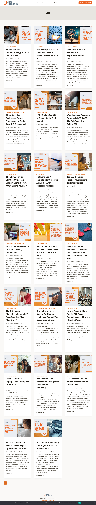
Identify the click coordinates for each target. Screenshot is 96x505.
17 (18, 483)
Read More (9, 80)
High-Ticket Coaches (19, 112)
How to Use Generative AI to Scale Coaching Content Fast (17, 249)
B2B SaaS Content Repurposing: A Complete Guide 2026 (17, 382)
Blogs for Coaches (47, 2)
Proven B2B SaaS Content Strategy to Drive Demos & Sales (17, 52)
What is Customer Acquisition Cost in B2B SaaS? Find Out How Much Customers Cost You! (77, 252)
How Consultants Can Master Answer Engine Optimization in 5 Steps (16, 445)
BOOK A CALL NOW (85, 3)
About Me (56, 2)
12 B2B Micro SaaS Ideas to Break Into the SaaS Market (47, 118)
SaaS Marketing (12, 46)
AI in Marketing (40, 46)
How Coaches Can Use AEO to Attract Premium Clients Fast (77, 382)
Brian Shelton (10, 58)
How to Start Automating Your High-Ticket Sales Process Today (47, 445)
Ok (79, 502)
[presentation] (17, 35)
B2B (7, 46)
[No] (94, 503)
